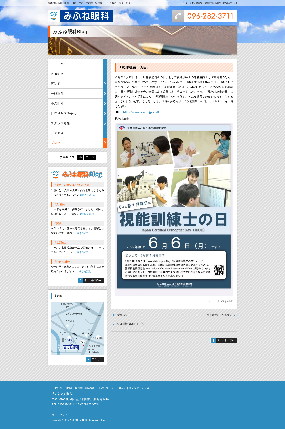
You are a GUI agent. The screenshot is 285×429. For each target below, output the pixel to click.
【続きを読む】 (88, 194)
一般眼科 (57, 93)
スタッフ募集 (60, 123)
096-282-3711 (204, 16)
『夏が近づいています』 (218, 314)
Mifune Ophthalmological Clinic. (90, 420)
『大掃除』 (60, 204)
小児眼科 (57, 103)
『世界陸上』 (61, 242)
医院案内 (57, 83)
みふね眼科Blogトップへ (130, 323)
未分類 (230, 301)
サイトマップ (59, 414)
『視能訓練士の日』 (134, 68)
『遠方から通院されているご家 (71, 185)
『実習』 (59, 223)
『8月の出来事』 (63, 261)
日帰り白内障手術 (64, 113)
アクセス (57, 133)
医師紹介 (57, 73)
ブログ (56, 142)
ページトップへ (226, 340)
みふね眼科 (80, 16)
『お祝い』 (122, 314)
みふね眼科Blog (93, 280)
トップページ (60, 64)
